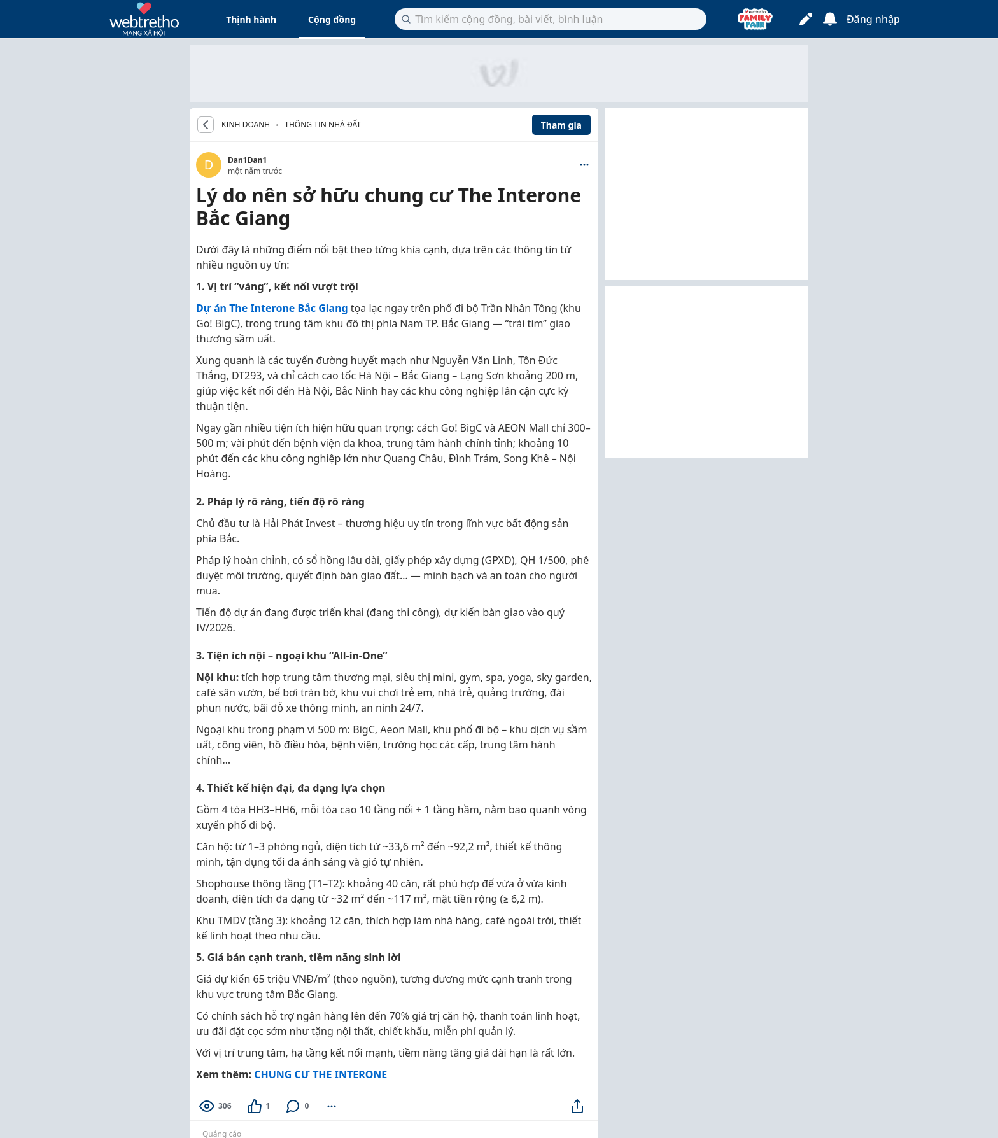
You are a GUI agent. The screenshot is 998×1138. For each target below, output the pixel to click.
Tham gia (561, 125)
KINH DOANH (245, 125)
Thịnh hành (251, 19)
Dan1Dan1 (247, 160)
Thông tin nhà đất (323, 124)
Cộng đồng (332, 19)
